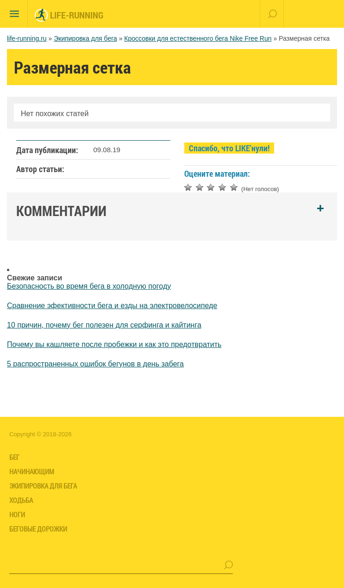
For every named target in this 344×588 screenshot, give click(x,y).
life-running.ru (27, 38)
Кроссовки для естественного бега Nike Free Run (197, 38)
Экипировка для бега (85, 38)
